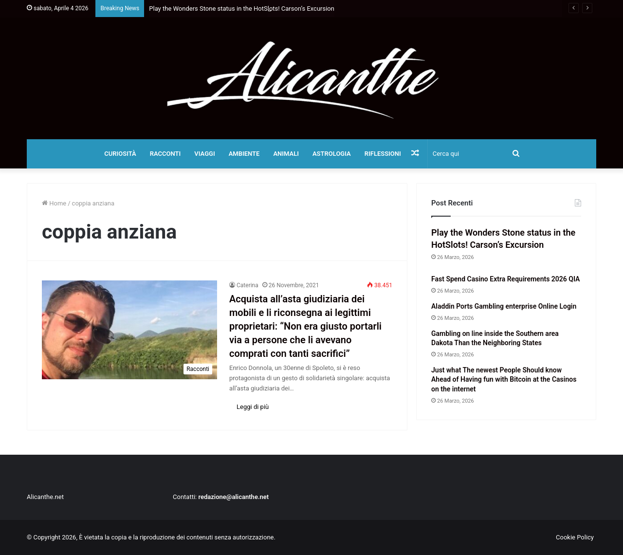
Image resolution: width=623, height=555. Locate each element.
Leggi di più (253, 406)
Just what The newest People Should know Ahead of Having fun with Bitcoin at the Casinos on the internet (503, 379)
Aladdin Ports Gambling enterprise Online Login (503, 306)
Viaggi (204, 153)
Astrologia (331, 153)
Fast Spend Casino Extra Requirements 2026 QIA (505, 279)
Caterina (247, 285)
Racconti (165, 153)
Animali (286, 153)
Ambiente (244, 153)
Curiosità (120, 153)
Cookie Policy (575, 537)
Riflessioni (383, 153)
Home (54, 203)
